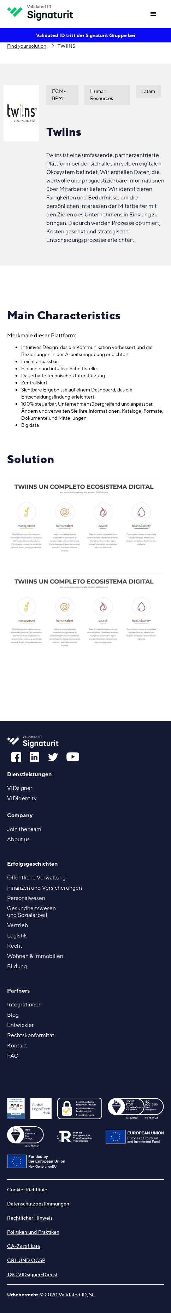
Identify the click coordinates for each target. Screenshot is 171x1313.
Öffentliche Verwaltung (36, 877)
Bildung (17, 966)
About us (18, 839)
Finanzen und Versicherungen (44, 887)
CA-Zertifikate (23, 1246)
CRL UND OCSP (26, 1260)
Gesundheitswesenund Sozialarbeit (31, 911)
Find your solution (26, 46)
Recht (14, 945)
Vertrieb (17, 925)
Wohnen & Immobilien (35, 956)
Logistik (17, 935)
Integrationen (24, 1004)
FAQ (12, 1055)
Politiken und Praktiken (33, 1232)
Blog (13, 1014)
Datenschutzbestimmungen (38, 1204)
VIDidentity (22, 798)
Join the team (24, 829)
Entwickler (20, 1025)
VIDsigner (20, 788)
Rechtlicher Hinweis (30, 1218)
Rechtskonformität (30, 1035)
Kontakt (17, 1045)
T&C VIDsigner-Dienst (32, 1274)
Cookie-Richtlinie (27, 1189)
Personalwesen (26, 898)
